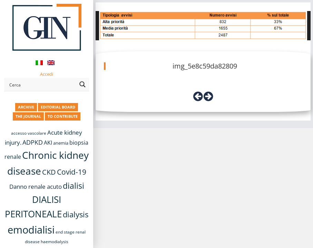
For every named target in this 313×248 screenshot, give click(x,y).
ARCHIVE (26, 107)
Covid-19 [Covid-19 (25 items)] (71, 172)
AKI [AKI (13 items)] (48, 142)
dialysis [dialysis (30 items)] (75, 214)
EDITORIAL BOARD (58, 107)
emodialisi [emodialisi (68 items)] (31, 230)
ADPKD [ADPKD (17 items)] (32, 142)
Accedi (46, 74)
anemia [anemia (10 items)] (60, 143)
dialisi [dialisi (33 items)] (73, 185)
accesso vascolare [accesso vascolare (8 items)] (28, 133)
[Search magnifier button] (82, 84)
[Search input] (42, 84)
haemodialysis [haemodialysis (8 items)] (54, 241)
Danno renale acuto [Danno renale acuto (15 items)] (35, 186)
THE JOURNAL (28, 116)
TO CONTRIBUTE (63, 116)
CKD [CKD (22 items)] (49, 172)
